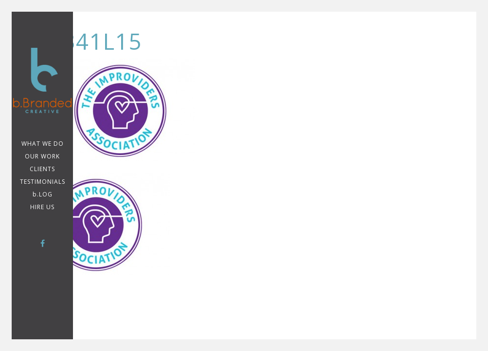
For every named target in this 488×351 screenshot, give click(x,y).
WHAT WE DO (42, 143)
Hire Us (42, 207)
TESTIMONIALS (42, 181)
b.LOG (43, 194)
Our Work (42, 156)
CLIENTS (42, 169)
